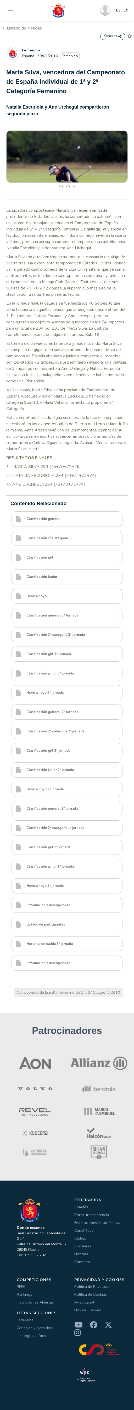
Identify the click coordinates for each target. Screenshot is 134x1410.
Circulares (82, 1246)
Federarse (25, 1320)
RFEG (21, 1286)
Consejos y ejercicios (34, 1327)
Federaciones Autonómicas (97, 1222)
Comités (81, 1207)
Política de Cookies (90, 1294)
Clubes (80, 1238)
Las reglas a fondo (33, 1335)
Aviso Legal (84, 1302)
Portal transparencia (91, 1214)
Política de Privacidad (92, 1286)
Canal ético (84, 1230)
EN (126, 10)
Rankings (24, 1294)
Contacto (82, 1261)
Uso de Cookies (87, 1310)
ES (118, 10)
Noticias (81, 1254)
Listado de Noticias (22, 28)
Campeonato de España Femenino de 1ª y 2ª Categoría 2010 (68, 992)
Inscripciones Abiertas (35, 1302)
